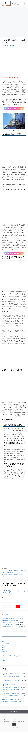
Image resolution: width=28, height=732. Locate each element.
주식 (3, 658)
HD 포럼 (15, 3)
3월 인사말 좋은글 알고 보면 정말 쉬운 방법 (11, 680)
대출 (3, 641)
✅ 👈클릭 (14, 108)
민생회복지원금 (5, 643)
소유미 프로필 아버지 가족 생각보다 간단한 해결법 (13, 684)
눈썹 (3, 639)
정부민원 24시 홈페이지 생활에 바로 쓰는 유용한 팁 (13, 673)
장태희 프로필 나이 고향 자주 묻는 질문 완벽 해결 (13, 701)
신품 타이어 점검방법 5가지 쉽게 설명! (10, 622)
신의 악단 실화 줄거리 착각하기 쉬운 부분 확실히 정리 (14, 695)
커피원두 (4, 662)
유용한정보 (4, 651)
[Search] (18, 606)
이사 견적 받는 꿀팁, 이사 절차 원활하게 (11, 656)
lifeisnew (14, 721)
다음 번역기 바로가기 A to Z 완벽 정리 (11, 688)
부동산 (3, 647)
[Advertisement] (14, 23)
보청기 (3, 645)
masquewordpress (8, 719)
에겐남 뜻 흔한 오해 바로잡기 (8, 699)
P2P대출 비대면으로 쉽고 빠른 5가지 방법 (11, 626)
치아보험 (5, 614)
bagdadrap (7, 721)
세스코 (3, 649)
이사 (3, 654)
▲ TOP (14, 724)
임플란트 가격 (21, 721)
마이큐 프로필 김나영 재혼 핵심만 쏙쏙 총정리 (12, 676)
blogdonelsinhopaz (19, 719)
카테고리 (4, 660)
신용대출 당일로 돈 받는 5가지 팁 (9, 620)
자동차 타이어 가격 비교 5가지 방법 (10, 618)
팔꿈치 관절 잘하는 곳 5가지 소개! (9, 624)
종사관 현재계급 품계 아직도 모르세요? (10, 693)
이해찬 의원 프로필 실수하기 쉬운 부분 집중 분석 (13, 690)
